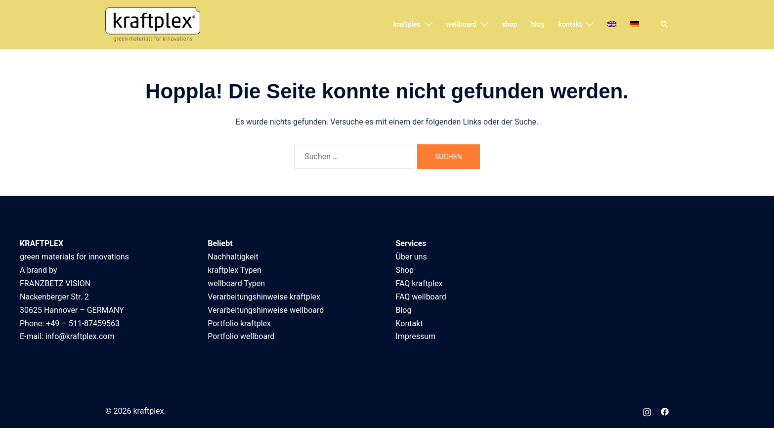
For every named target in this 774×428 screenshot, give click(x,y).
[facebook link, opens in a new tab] (665, 411)
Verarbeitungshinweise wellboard (266, 310)
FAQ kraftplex (419, 283)
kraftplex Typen (234, 270)
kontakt (570, 24)
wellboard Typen (236, 283)
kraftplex (406, 24)
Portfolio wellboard (241, 336)
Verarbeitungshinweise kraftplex (264, 296)
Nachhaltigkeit (233, 256)
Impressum (416, 336)
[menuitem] (611, 25)
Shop (405, 270)
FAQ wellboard (421, 296)
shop (509, 24)
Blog (404, 310)
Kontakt (409, 323)
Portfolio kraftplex (239, 323)
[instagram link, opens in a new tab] (647, 411)
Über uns (411, 256)
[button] (665, 25)
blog (537, 24)
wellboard (461, 24)
